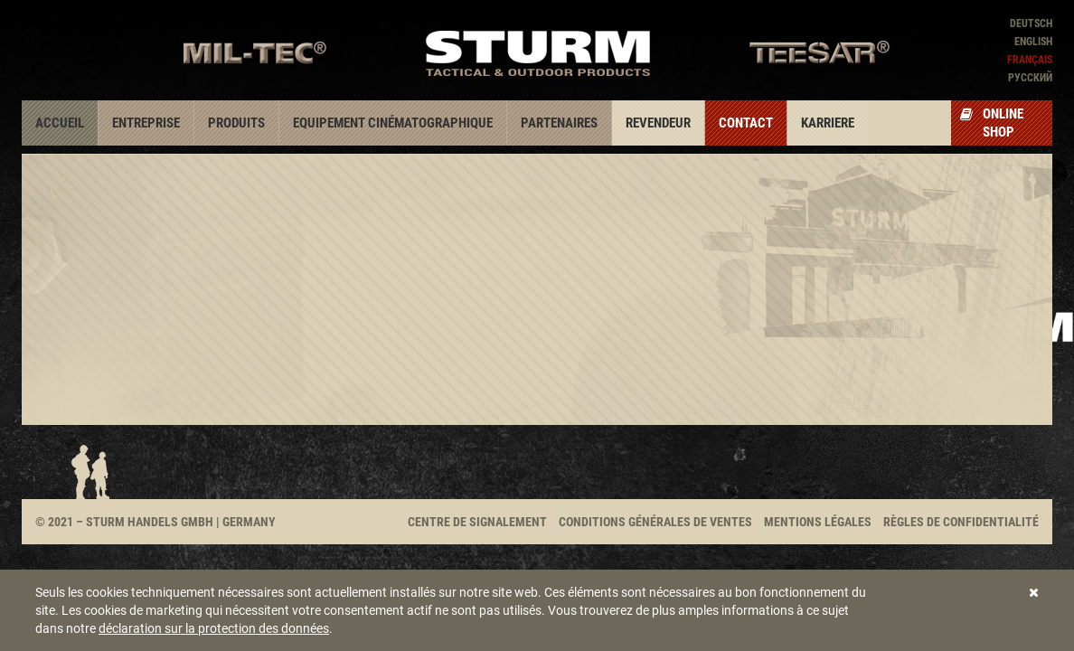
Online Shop (991, 123)
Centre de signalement (477, 521)
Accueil (59, 123)
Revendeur (658, 123)
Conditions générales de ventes (655, 521)
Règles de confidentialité (961, 521)
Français (1029, 59)
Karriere (827, 123)
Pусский (1030, 77)
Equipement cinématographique (393, 123)
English (1033, 41)
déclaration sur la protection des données (214, 628)
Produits (236, 123)
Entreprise (146, 123)
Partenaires (559, 123)
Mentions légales (817, 521)
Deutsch (1031, 23)
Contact (746, 123)
